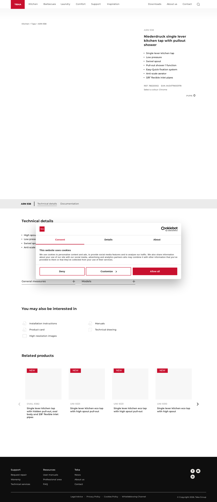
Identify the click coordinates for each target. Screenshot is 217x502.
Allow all (155, 271)
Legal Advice (77, 497)
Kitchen (34, 4)
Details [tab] (108, 239)
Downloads (154, 4)
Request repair (19, 475)
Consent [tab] (60, 239)
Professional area (52, 479)
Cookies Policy (111, 497)
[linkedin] (202, 471)
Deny (62, 271)
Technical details (48, 203)
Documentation (71, 203)
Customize (109, 271)
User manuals (50, 475)
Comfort (82, 4)
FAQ (45, 484)
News (78, 475)
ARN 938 (28, 204)
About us (172, 4)
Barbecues (51, 4)
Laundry (67, 4)
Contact (187, 4)
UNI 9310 (162, 404)
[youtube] (197, 471)
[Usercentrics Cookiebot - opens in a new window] (163, 229)
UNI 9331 (75, 404)
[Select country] (204, 4)
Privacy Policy (93, 497)
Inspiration (115, 4)
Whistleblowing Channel (134, 497)
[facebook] (192, 471)
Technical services (20, 484)
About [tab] (156, 239)
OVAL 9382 (33, 404)
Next (197, 404)
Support (97, 4)
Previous (19, 404)
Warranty (16, 479)
